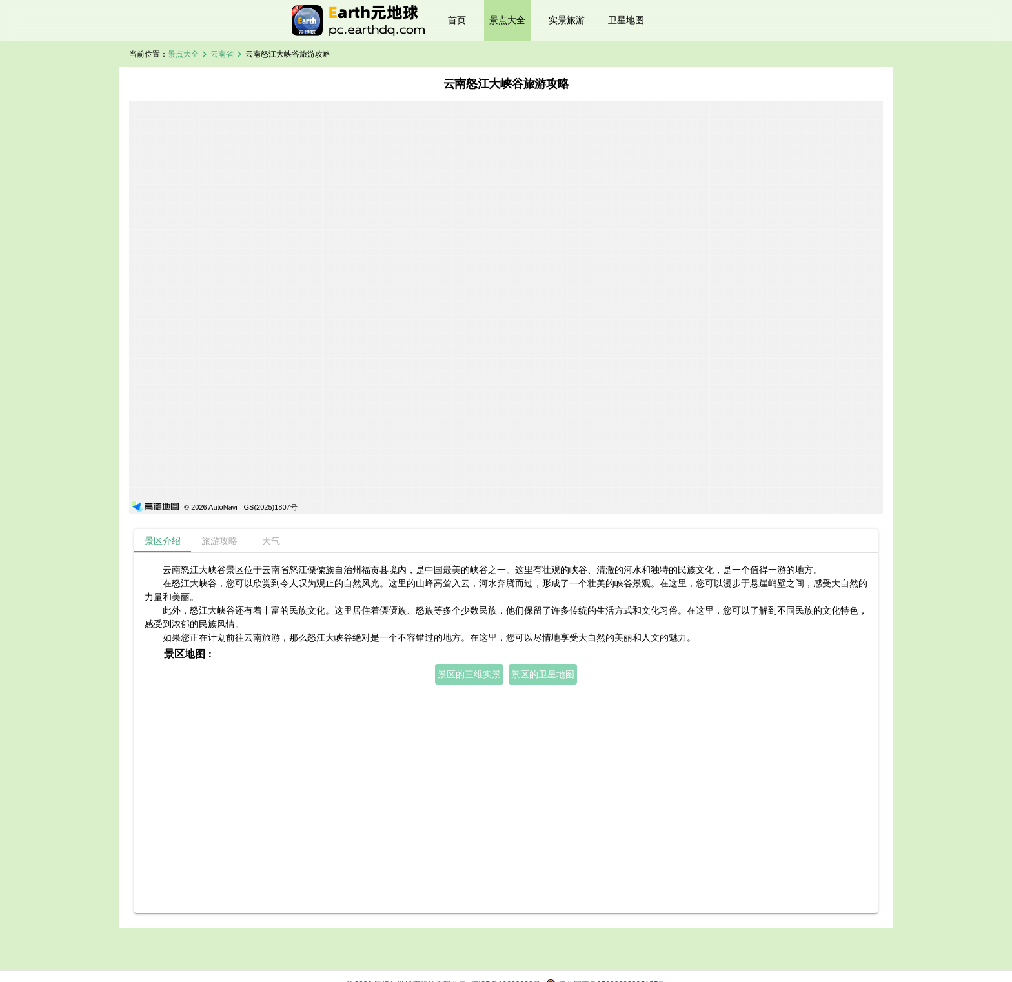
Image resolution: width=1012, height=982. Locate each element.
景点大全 (507, 20)
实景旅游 (567, 20)
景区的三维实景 (469, 674)
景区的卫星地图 (542, 674)
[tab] (162, 540)
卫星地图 (626, 20)
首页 (457, 20)
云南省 (222, 54)
